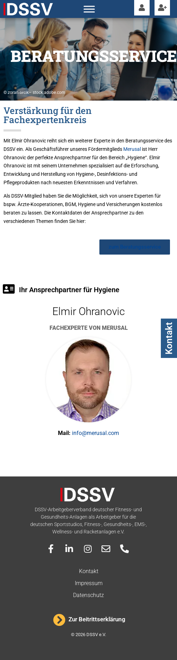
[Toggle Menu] (89, 9)
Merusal (132, 149)
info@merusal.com (95, 433)
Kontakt (169, 338)
